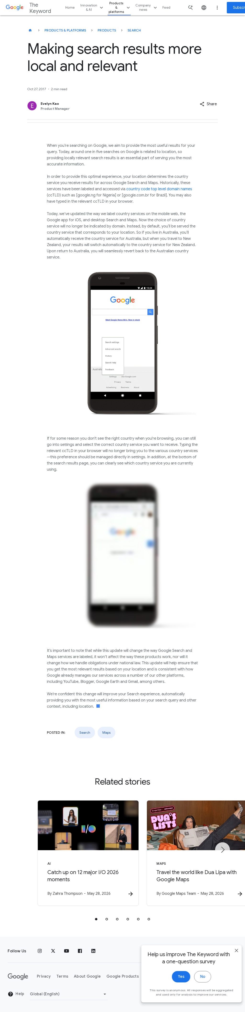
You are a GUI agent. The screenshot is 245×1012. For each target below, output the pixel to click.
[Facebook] (80, 951)
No (196, 986)
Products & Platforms (65, 30)
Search (134, 30)
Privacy (44, 976)
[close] (230, 960)
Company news (146, 7)
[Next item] (222, 850)
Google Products (122, 976)
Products (107, 30)
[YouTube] (66, 951)
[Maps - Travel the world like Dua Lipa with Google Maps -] (185, 853)
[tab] (96, 919)
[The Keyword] (30, 30)
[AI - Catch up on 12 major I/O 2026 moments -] (59, 853)
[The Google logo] (18, 976)
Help (16, 994)
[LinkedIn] (93, 951)
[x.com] (53, 951)
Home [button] (70, 7)
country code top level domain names (159, 189)
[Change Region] (69, 994)
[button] (208, 104)
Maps (106, 732)
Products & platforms (120, 7)
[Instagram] (39, 951)
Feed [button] (166, 7)
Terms (62, 976)
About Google (87, 976)
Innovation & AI (92, 7)
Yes (175, 986)
